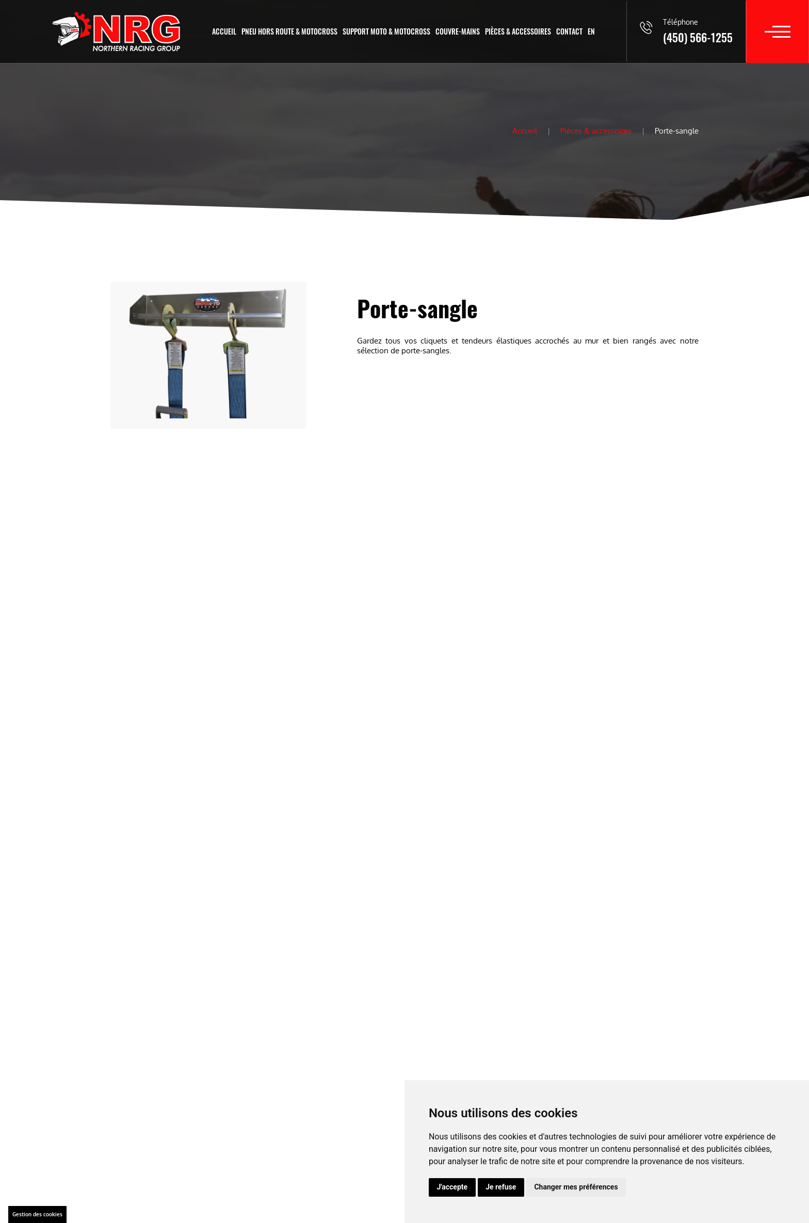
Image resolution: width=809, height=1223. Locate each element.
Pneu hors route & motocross (289, 31)
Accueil (224, 31)
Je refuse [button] (501, 1187)
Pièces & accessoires (518, 31)
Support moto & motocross (386, 31)
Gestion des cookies (37, 1214)
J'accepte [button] (452, 1187)
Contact (569, 31)
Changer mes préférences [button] (576, 1187)
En (591, 31)
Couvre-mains (457, 31)
